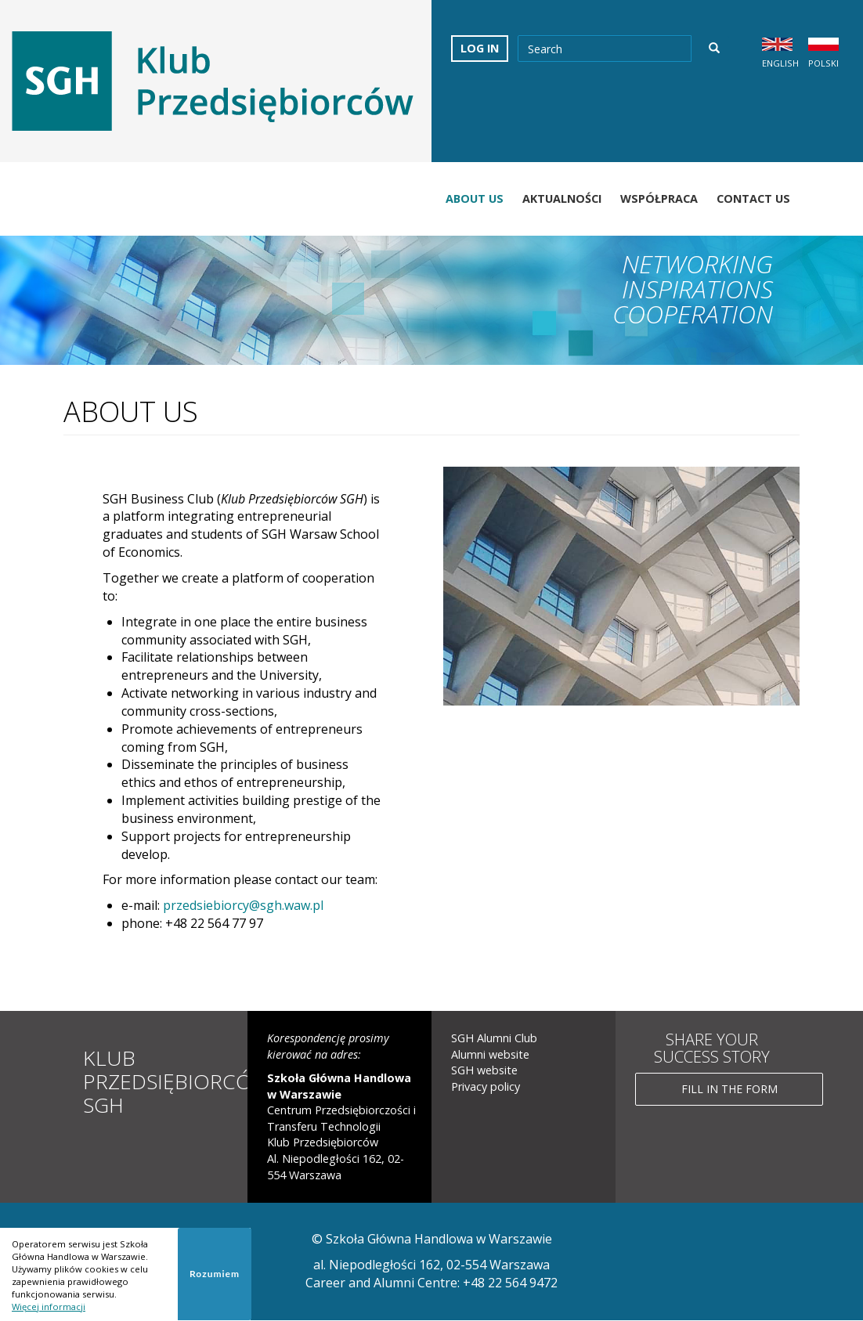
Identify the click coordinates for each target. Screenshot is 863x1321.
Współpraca (659, 198)
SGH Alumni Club (494, 1037)
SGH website (484, 1070)
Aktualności (561, 198)
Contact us (753, 198)
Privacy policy (485, 1086)
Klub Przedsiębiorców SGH (178, 1081)
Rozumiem (215, 1273)
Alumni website (490, 1054)
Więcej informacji (48, 1306)
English (780, 63)
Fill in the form (729, 1088)
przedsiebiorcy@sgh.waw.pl (243, 905)
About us (475, 198)
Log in (479, 48)
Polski (823, 63)
